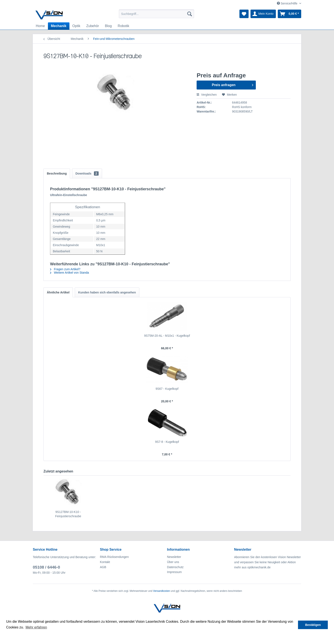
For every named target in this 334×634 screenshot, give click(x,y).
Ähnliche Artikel (58, 292)
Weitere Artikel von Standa (69, 272)
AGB (103, 567)
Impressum (174, 572)
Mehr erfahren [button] (36, 627)
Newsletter (174, 557)
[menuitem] (156, 14)
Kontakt (105, 562)
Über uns (173, 562)
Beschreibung (57, 173)
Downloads (86, 173)
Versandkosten (161, 590)
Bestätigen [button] (313, 625)
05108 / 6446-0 (46, 567)
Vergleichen (207, 94)
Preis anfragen (232, 84)
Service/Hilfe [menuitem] (287, 3)
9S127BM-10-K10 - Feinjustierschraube (68, 514)
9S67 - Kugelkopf (166, 388)
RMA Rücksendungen (114, 557)
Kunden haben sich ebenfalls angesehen (107, 292)
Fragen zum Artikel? (65, 269)
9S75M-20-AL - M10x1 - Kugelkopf (167, 335)
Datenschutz (175, 567)
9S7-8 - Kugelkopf (167, 441)
